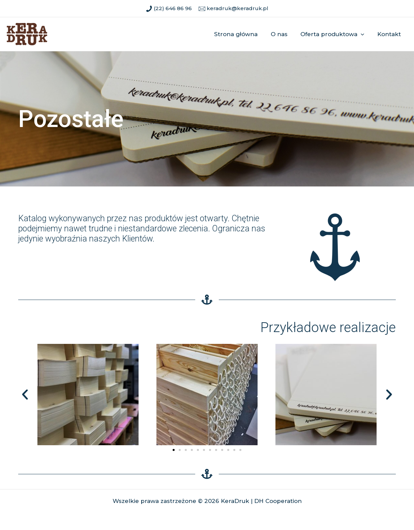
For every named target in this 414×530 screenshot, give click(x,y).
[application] (363, 34)
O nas (282, 34)
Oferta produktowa (334, 34)
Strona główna (241, 34)
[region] (207, 118)
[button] (25, 394)
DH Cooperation (278, 501)
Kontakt (390, 34)
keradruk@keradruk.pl (236, 8)
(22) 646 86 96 (172, 8)
